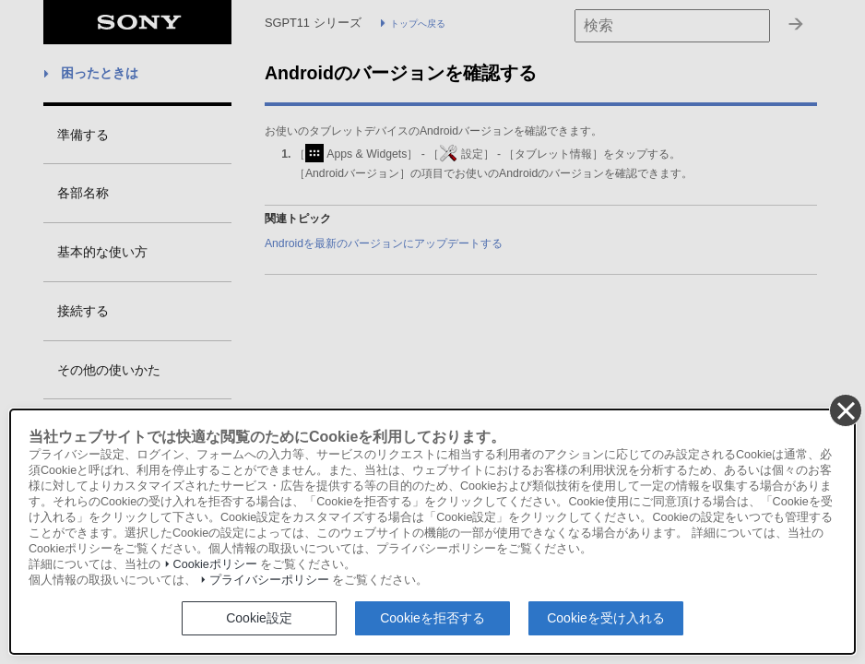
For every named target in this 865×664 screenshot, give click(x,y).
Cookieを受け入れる (606, 618)
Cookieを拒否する (432, 618)
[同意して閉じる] (844, 409)
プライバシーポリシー (269, 580)
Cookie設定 (259, 618)
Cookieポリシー (215, 564)
